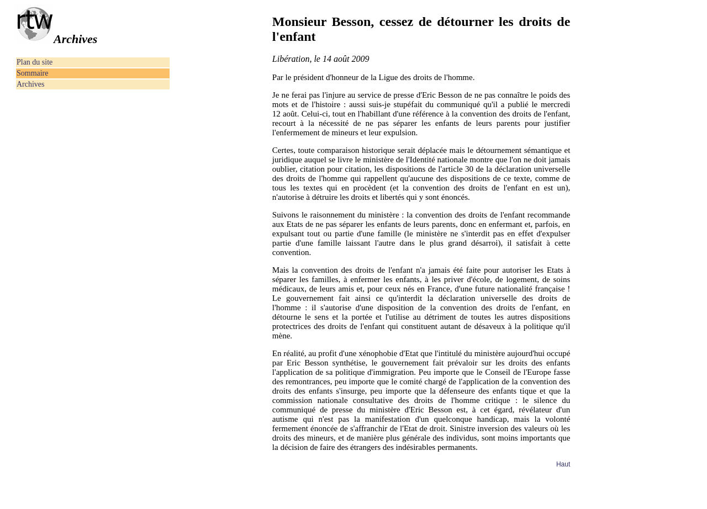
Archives (31, 84)
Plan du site (34, 62)
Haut (563, 464)
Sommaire (33, 73)
